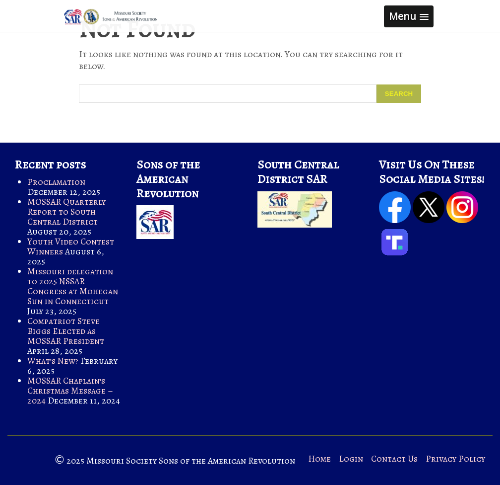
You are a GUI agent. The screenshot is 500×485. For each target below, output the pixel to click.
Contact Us (394, 459)
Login (351, 459)
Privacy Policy (455, 459)
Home (319, 459)
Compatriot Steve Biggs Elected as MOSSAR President (65, 331)
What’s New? (52, 361)
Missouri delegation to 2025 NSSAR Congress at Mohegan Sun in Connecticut (72, 286)
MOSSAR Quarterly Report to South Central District (66, 212)
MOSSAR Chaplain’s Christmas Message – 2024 (70, 390)
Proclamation (56, 182)
